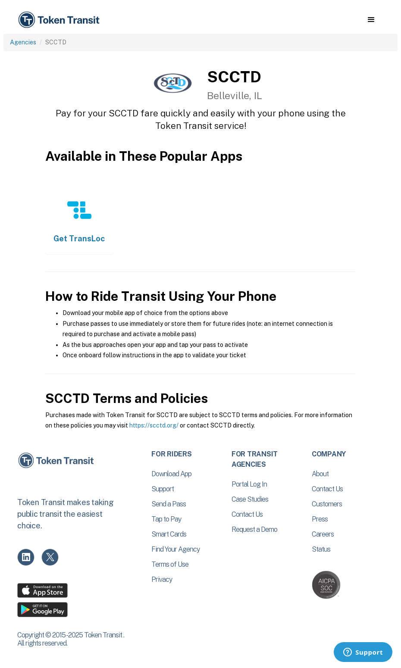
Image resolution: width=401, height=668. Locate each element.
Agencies (23, 42)
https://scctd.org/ (154, 425)
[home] (60, 20)
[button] (371, 20)
